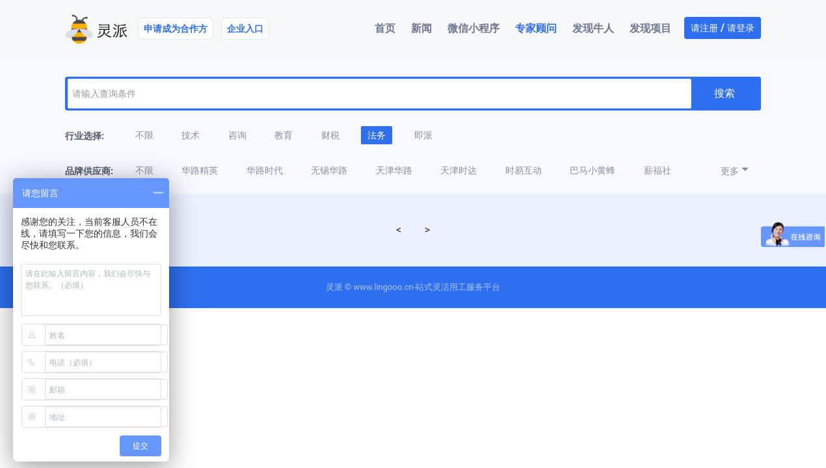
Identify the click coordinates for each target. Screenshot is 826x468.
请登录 (740, 28)
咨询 (237, 135)
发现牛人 (593, 28)
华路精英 (199, 170)
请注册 (704, 28)
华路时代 (264, 170)
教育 (283, 135)
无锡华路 (329, 170)
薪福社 (657, 170)
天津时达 (458, 170)
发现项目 (650, 28)
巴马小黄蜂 (592, 170)
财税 (330, 135)
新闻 (421, 28)
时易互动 (523, 170)
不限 (144, 135)
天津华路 (394, 170)
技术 (190, 135)
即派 (423, 135)
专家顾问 (536, 28)
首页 (385, 28)
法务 (376, 135)
